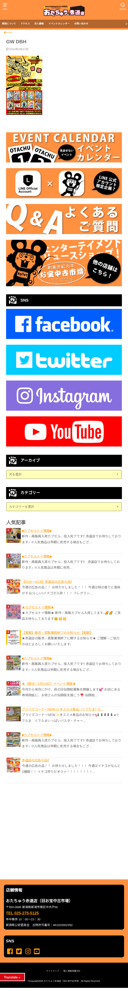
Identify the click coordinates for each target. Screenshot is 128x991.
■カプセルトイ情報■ (37, 531)
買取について (9, 23)
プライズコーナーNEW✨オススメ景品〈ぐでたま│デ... (62, 709)
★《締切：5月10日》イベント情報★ (49, 683)
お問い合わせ (81, 23)
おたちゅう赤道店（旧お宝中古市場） (62, 981)
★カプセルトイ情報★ (38, 607)
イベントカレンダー (59, 23)
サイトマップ (52, 971)
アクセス (25, 23)
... (61, 989)
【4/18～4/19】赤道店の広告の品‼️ (47, 581)
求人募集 (39, 23)
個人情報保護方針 (71, 971)
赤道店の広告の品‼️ (35, 760)
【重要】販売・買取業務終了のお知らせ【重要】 (57, 632)
